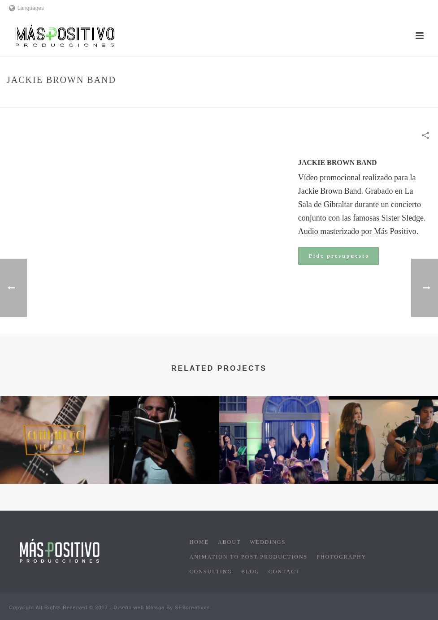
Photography (341, 557)
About (229, 542)
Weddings (268, 542)
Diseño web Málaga (139, 607)
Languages (26, 8)
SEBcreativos (192, 607)
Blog (250, 571)
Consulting (211, 571)
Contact (284, 571)
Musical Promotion (333, 98)
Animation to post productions (249, 557)
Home (291, 98)
